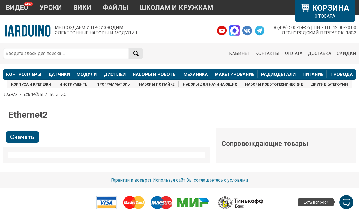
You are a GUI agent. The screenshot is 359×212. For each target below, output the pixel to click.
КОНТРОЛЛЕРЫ (23, 74)
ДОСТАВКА (319, 53)
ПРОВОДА (341, 74)
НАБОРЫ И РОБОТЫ (155, 74)
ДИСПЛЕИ (115, 74)
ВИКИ (82, 7)
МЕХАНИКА (195, 74)
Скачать (22, 136)
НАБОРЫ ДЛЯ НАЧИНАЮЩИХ (210, 84)
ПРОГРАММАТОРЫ (113, 84)
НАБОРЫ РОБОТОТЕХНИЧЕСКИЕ (274, 84)
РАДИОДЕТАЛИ (278, 74)
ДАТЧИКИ (59, 74)
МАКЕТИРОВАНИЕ (234, 74)
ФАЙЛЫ (115, 7)
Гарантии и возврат (131, 180)
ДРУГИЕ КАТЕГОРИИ (329, 84)
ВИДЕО (17, 7)
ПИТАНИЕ (313, 74)
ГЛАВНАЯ (10, 94)
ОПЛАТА (293, 53)
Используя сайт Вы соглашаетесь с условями (200, 180)
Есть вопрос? (316, 202)
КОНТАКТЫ (267, 53)
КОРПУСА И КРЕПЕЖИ (31, 84)
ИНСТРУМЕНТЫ (73, 84)
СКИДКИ (346, 53)
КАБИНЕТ (239, 53)
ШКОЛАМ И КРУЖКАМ (176, 7)
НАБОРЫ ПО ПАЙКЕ (156, 84)
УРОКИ (51, 7)
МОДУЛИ (87, 74)
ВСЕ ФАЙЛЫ (33, 94)
